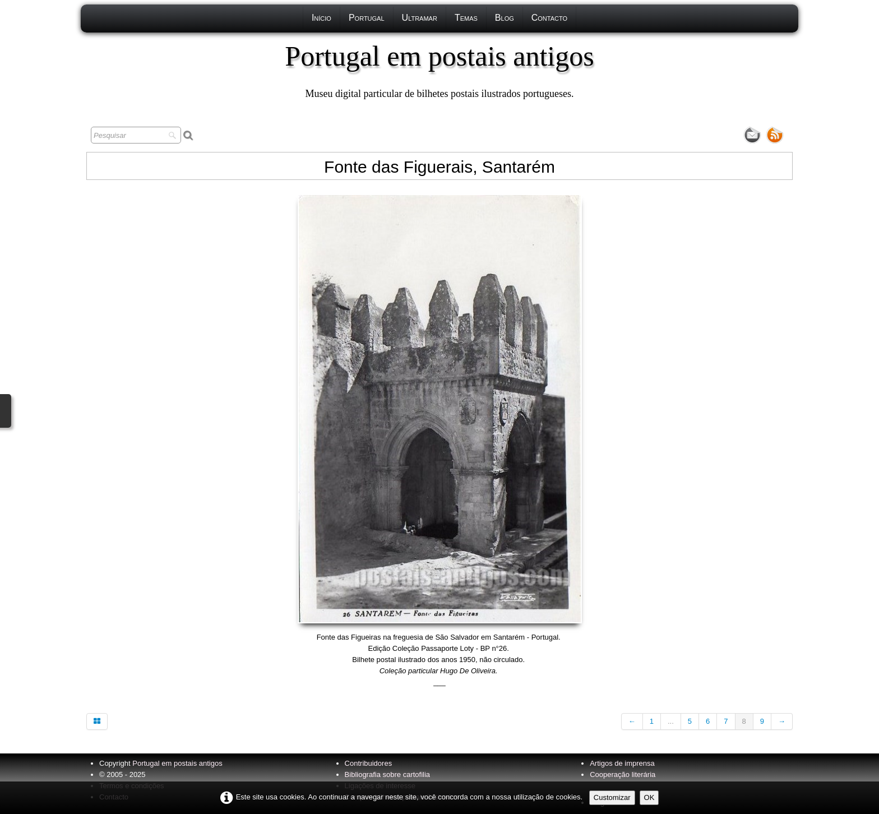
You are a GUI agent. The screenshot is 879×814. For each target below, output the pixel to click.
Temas (466, 17)
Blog (504, 17)
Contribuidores (368, 763)
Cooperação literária (622, 774)
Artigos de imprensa (622, 763)
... (671, 721)
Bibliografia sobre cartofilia (387, 774)
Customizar (612, 797)
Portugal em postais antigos (177, 763)
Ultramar (419, 17)
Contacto (549, 17)
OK (649, 797)
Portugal (367, 17)
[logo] (439, 70)
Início (321, 17)
